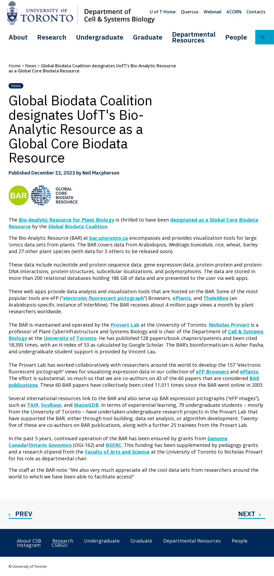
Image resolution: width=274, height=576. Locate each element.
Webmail (212, 12)
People (236, 37)
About (18, 37)
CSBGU (60, 545)
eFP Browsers (212, 371)
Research (51, 37)
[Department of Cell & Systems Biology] (81, 13)
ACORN (233, 12)
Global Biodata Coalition (77, 226)
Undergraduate (99, 37)
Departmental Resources (194, 37)
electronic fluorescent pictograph (103, 298)
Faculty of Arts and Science (117, 452)
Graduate (147, 37)
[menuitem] (164, 12)
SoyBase (51, 405)
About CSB (29, 541)
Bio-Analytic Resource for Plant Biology (66, 220)
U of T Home (163, 12)
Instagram (29, 545)
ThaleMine (216, 298)
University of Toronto (70, 338)
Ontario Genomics (50, 445)
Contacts (255, 12)
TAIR (32, 405)
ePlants (182, 298)
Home (15, 66)
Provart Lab (125, 325)
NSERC (113, 445)
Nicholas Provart (229, 325)
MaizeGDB (86, 405)
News (30, 66)
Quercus (190, 12)
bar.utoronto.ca (108, 238)
